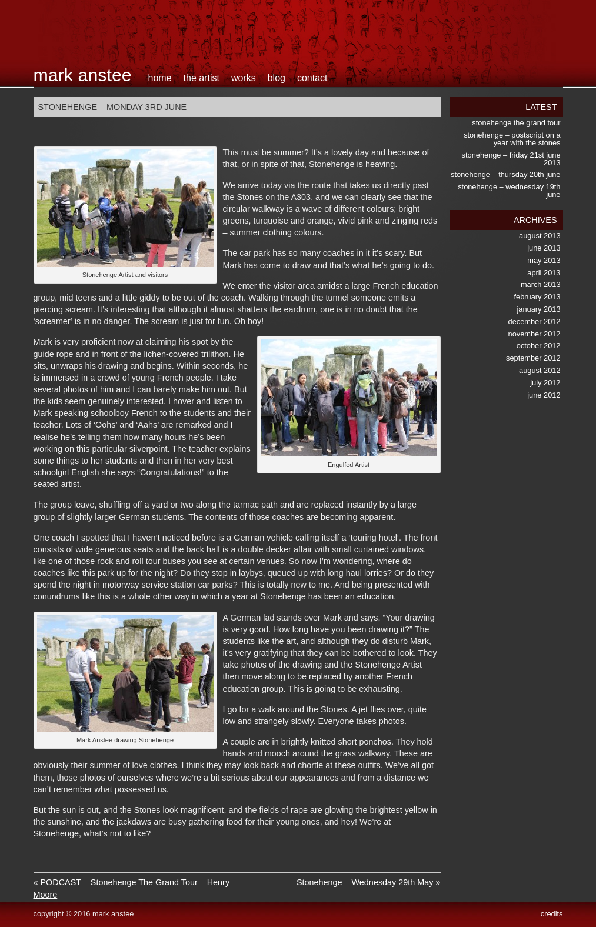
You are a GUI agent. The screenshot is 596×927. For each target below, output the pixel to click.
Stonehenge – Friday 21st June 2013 (511, 159)
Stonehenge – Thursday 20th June (505, 174)
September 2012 (533, 358)
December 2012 (534, 321)
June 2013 (543, 248)
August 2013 (539, 235)
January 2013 (539, 309)
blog (276, 78)
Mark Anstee (83, 75)
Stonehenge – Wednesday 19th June (509, 190)
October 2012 (539, 345)
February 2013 (537, 296)
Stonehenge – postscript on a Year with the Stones (512, 139)
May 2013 (543, 260)
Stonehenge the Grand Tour (516, 122)
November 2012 (534, 333)
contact (312, 78)
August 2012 (539, 370)
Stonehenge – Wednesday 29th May (365, 882)
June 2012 (543, 395)
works (243, 78)
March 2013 (541, 284)
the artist (201, 78)
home (160, 78)
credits (552, 913)
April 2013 (543, 272)
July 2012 (545, 382)
